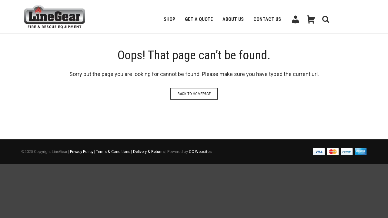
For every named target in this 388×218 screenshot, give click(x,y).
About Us (233, 19)
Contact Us (267, 19)
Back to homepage (194, 93)
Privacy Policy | (83, 151)
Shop (169, 19)
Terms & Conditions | (114, 151)
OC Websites (200, 151)
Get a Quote (199, 19)
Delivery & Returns (149, 151)
